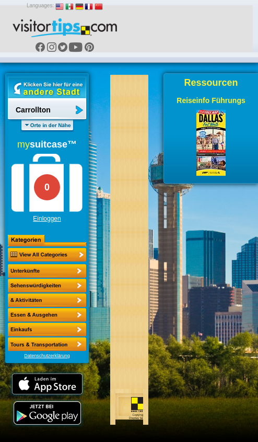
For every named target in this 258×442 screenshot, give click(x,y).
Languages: (40, 5)
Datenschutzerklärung (47, 355)
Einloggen (47, 218)
